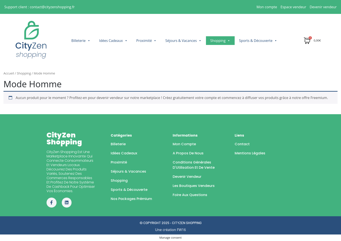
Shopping (220, 40)
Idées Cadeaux (113, 40)
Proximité (146, 40)
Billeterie (80, 40)
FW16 (181, 229)
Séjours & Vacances (183, 40)
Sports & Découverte (258, 40)
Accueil (8, 73)
